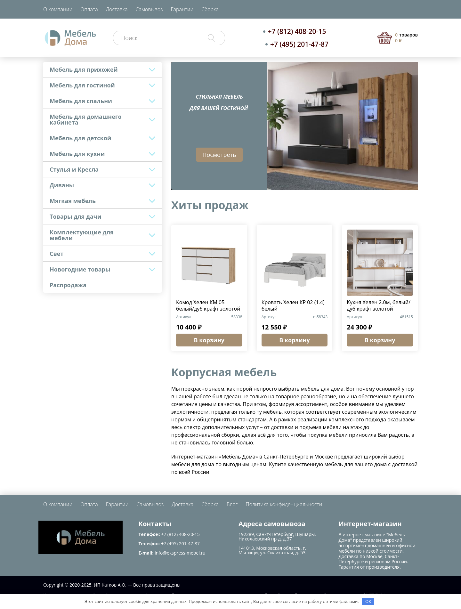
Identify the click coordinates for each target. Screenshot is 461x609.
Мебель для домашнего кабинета (86, 119)
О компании (57, 9)
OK (368, 601)
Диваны (62, 185)
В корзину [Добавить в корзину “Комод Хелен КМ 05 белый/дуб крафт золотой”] (209, 340)
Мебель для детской (80, 138)
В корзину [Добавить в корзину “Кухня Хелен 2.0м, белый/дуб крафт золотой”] (380, 340)
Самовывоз (149, 9)
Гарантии (182, 9)
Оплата (89, 9)
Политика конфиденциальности (284, 504)
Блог (232, 504)
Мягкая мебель (73, 201)
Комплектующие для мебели (82, 235)
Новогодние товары (80, 269)
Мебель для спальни (81, 101)
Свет (56, 253)
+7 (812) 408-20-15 (297, 31)
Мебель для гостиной (82, 85)
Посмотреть (219, 154)
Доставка (117, 9)
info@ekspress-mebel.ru (180, 553)
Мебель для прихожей (84, 69)
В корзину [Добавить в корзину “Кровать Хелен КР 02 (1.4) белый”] (294, 340)
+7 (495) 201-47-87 (299, 44)
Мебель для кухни (77, 154)
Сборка (210, 9)
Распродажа (68, 285)
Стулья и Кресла (74, 169)
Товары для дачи (75, 216)
